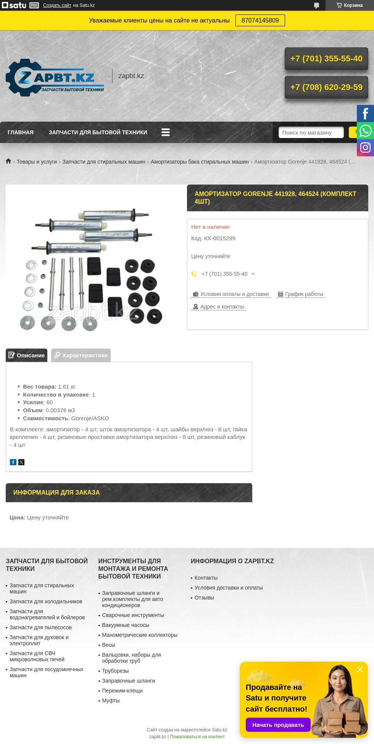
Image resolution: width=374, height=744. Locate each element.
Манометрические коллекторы (140, 635)
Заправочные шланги (128, 681)
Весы (108, 645)
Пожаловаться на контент (197, 736)
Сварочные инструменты (133, 615)
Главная (21, 132)
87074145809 (260, 20)
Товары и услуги (36, 162)
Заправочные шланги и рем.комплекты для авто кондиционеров (132, 599)
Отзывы (204, 598)
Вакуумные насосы (126, 625)
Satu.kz (219, 730)
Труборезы (115, 671)
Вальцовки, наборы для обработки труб (131, 658)
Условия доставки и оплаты (229, 588)
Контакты (206, 578)
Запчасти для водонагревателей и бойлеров (47, 614)
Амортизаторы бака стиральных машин (200, 162)
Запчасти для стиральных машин (104, 162)
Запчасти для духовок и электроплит (39, 640)
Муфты (111, 700)
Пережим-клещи (122, 691)
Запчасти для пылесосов (41, 627)
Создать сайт (57, 5)
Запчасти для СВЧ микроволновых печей (37, 656)
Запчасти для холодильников (46, 601)
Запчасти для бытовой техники (98, 132)
